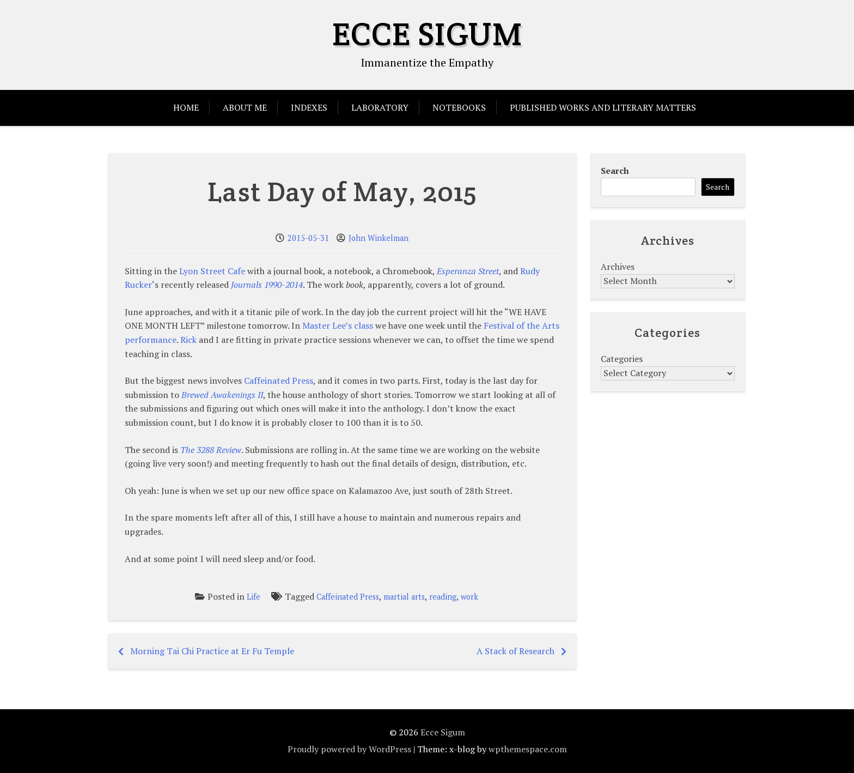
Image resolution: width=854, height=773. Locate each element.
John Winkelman (378, 238)
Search (615, 171)
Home (186, 107)
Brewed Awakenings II (222, 395)
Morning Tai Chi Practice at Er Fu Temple (212, 651)
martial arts (404, 596)
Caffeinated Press (278, 381)
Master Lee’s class (337, 325)
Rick (188, 340)
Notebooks (459, 107)
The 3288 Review (210, 450)
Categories (622, 359)
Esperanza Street (468, 271)
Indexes (309, 107)
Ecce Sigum (427, 34)
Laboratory (379, 107)
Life (253, 596)
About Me (245, 107)
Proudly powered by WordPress (349, 749)
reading (442, 596)
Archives (618, 267)
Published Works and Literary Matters (603, 107)
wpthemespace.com (528, 749)
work (469, 596)
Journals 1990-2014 (267, 285)
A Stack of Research (515, 651)
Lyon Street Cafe (212, 271)
